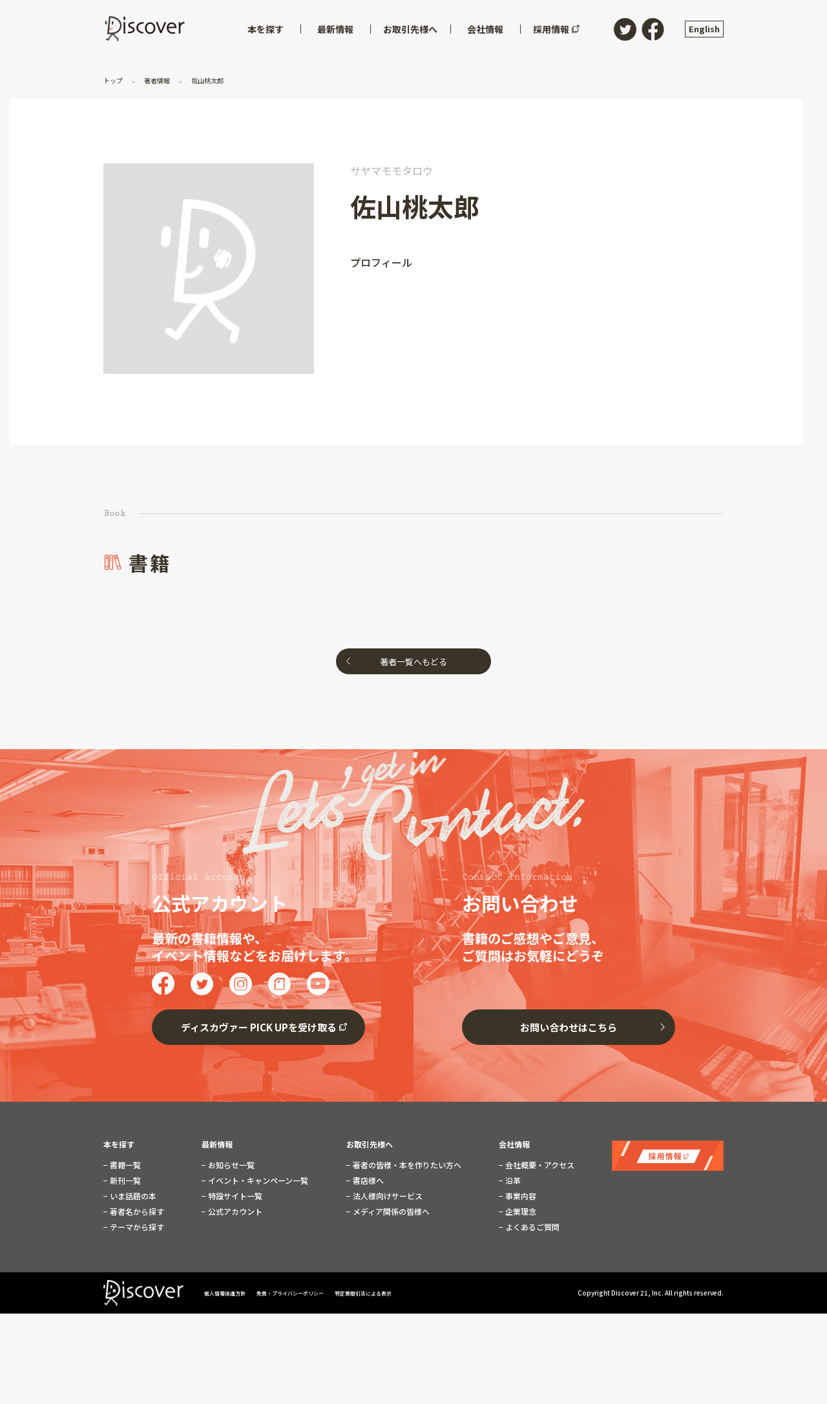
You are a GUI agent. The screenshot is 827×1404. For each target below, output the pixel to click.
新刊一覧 (124, 1180)
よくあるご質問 (531, 1227)
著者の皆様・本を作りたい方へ (406, 1165)
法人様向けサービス (387, 1196)
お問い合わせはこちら (568, 1027)
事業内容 (519, 1196)
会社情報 (514, 1144)
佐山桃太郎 (221, 79)
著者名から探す (136, 1211)
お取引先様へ (369, 1144)
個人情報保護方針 (230, 1292)
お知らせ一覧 (230, 1165)
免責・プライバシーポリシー (312, 1292)
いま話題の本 (132, 1196)
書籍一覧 (124, 1165)
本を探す (118, 1144)
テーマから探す (136, 1227)
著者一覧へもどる (413, 662)
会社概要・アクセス (538, 1165)
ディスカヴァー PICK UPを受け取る (259, 1027)
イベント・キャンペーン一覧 (257, 1180)
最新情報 (217, 1144)
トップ (116, 79)
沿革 (512, 1180)
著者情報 (164, 79)
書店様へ (367, 1180)
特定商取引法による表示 (403, 1292)
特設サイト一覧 (234, 1196)
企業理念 (519, 1211)
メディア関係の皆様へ (390, 1211)
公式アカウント (234, 1211)
